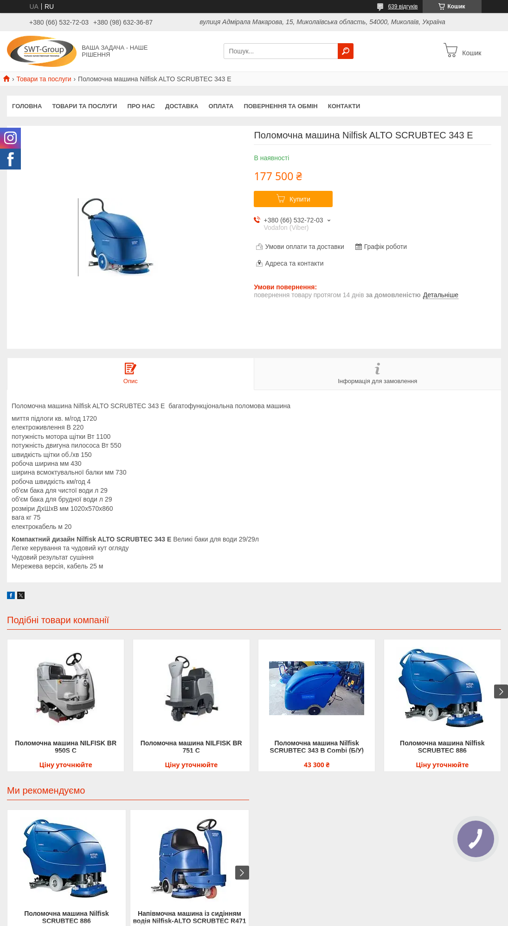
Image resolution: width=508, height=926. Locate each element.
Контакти (344, 106)
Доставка (182, 106)
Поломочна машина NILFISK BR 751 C (191, 746)
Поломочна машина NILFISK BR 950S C (65, 746)
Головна (27, 106)
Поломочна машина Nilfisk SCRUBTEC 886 (442, 746)
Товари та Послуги (84, 106)
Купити (299, 199)
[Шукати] (346, 51)
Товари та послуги (43, 79)
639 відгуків (403, 6)
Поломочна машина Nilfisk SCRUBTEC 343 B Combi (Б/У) (317, 746)
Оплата (221, 106)
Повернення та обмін (280, 106)
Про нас (140, 106)
